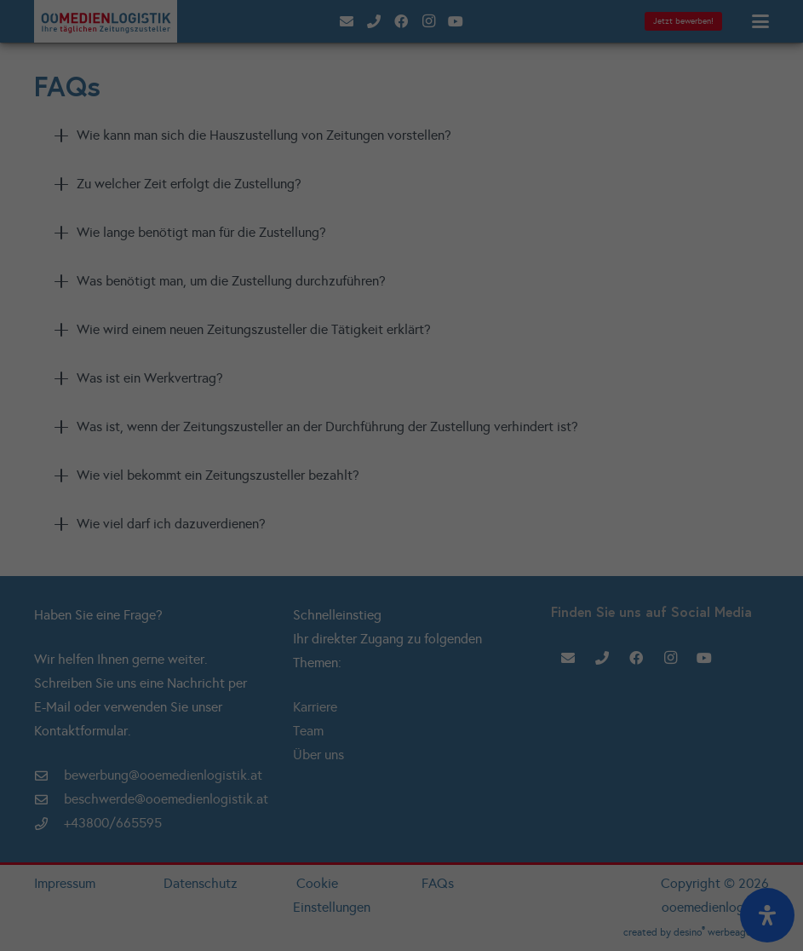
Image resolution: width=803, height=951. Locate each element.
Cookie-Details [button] (324, 345)
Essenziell (297, 118)
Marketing (493, 118)
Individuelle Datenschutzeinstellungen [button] (401, 325)
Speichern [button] (402, 241)
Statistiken (394, 118)
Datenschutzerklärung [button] (410, 345)
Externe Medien (395, 145)
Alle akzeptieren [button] (401, 193)
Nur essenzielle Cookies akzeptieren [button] (401, 289)
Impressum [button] (488, 345)
